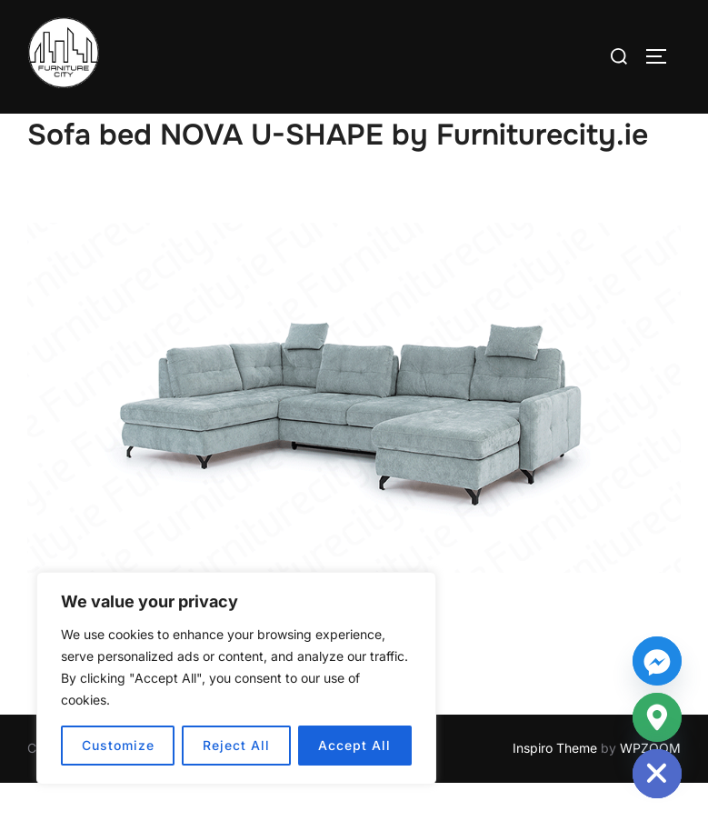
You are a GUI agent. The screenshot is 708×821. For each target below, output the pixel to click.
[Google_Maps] (657, 717)
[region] (236, 678)
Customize (118, 745)
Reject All (236, 745)
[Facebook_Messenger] (657, 661)
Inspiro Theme (555, 787)
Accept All (354, 745)
